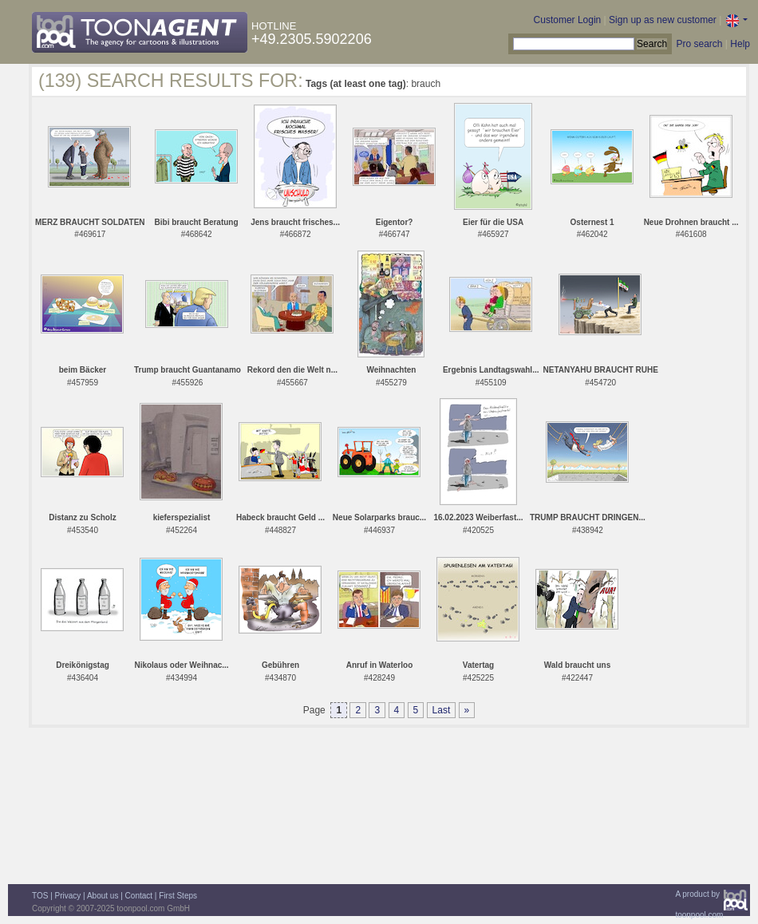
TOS (40, 895)
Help (740, 43)
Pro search (699, 43)
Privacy (68, 895)
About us (102, 895)
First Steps (178, 895)
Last (441, 710)
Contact (138, 895)
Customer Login (568, 20)
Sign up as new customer (663, 20)
